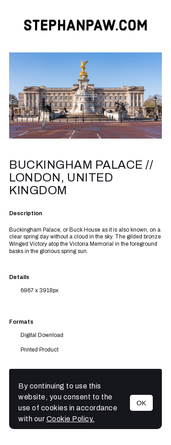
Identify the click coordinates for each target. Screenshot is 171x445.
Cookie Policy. (71, 419)
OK (141, 403)
